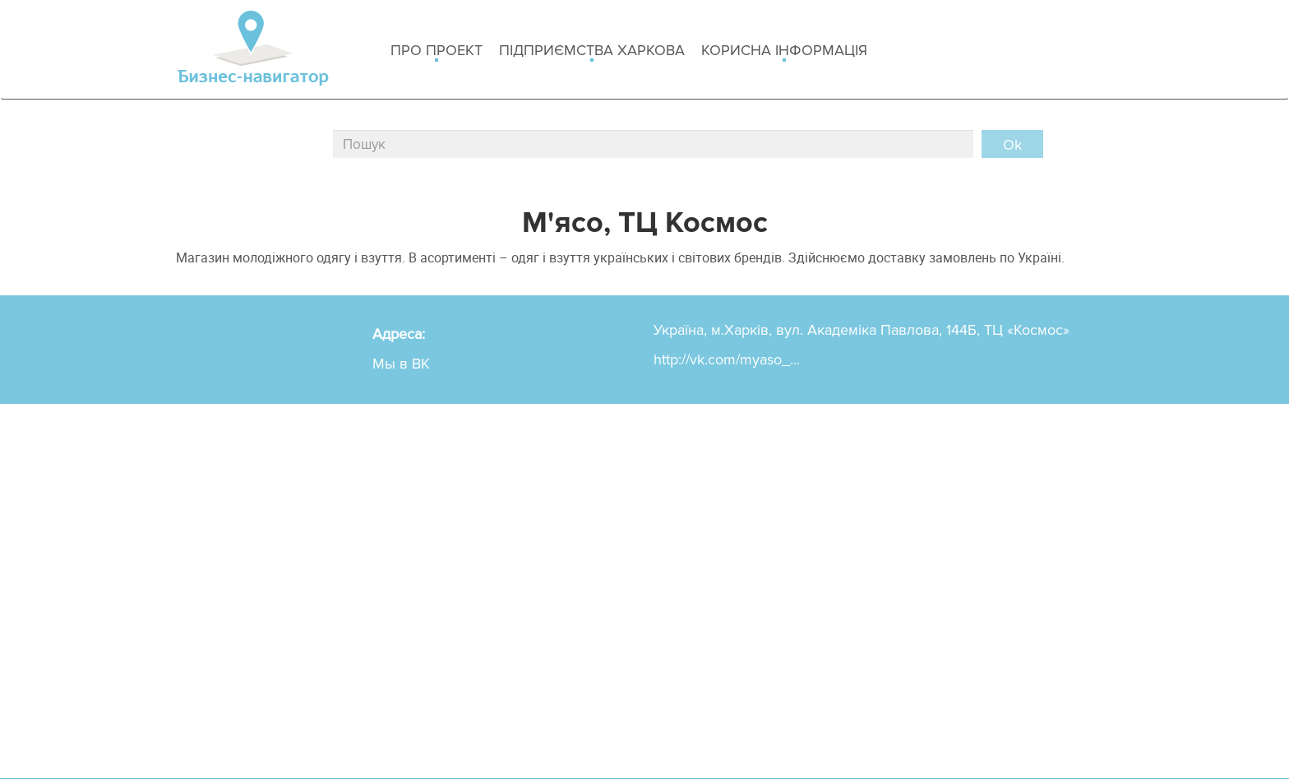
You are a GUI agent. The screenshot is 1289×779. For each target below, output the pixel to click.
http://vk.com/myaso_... (727, 359)
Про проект (436, 51)
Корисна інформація (784, 51)
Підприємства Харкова (592, 51)
